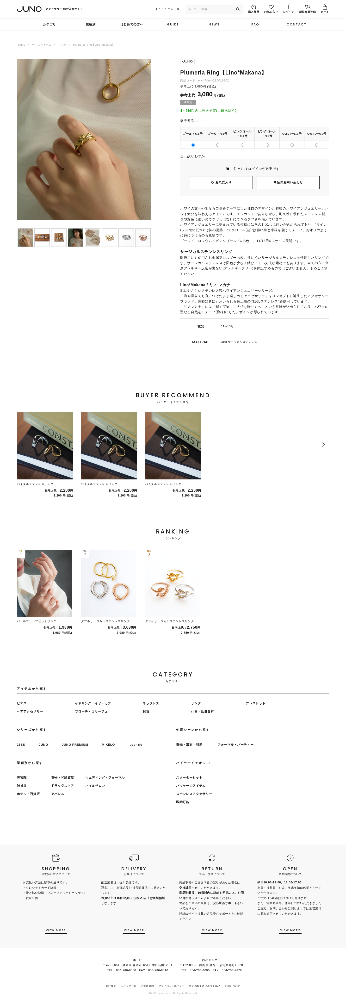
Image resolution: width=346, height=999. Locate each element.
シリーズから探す (32, 730)
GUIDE (173, 24)
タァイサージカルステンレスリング (169, 621)
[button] (22, 444)
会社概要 (111, 986)
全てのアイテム (42, 44)
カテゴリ (49, 24)
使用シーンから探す (193, 730)
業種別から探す (30, 763)
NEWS (214, 24)
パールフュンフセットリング (36, 621)
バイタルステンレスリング (35, 484)
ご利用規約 (147, 986)
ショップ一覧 (128, 986)
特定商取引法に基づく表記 (204, 986)
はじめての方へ (131, 24)
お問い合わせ (232, 986)
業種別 (91, 24)
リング (62, 44)
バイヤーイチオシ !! (193, 763)
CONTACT (296, 24)
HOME (21, 44)
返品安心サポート (219, 913)
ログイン (255, 169)
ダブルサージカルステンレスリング (105, 621)
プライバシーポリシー (171, 986)
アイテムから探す (32, 688)
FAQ (255, 24)
